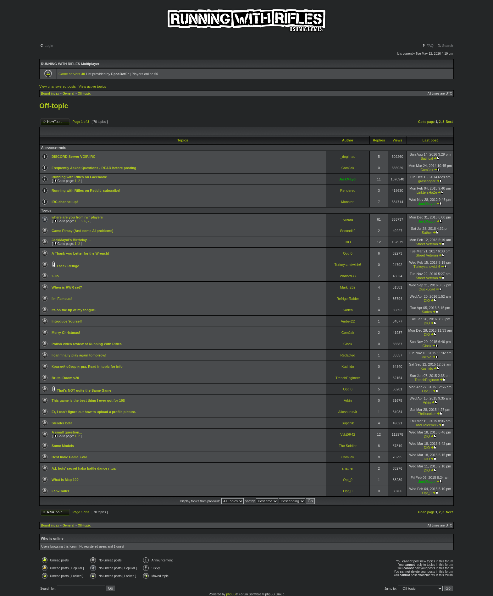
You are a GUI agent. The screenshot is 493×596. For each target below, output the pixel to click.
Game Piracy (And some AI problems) (82, 231)
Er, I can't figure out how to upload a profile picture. (94, 412)
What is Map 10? (65, 480)
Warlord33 (348, 276)
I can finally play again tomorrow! (79, 355)
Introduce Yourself (67, 321)
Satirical (427, 158)
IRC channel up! (65, 202)
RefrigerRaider (347, 299)
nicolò (426, 357)
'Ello (55, 276)
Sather (427, 233)
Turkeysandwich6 (347, 265)
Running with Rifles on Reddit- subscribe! (86, 190)
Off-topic (84, 93)
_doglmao (347, 156)
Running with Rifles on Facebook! (79, 177)
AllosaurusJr (347, 412)
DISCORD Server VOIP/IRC (73, 156)
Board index (50, 93)
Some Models (63, 446)
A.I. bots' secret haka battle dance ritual (84, 468)
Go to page (426, 122)
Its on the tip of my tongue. (74, 310)
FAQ (428, 45)
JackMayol (348, 179)
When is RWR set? (67, 287)
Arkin (348, 400)
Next (449, 122)
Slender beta (62, 423)
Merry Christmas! (66, 332)
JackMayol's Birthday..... (71, 240)
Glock (347, 344)
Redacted (347, 355)
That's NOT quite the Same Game (84, 390)
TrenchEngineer (347, 378)
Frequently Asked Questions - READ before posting (94, 168)
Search (445, 45)
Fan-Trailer (60, 491)
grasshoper (426, 181)
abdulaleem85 (427, 425)
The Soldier (348, 446)
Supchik (347, 423)
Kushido (347, 366)
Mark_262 (348, 287)
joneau (347, 219)
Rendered (347, 190)
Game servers (71, 74)
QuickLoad (426, 289)
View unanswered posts (57, 86)
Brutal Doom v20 (65, 378)
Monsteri (347, 202)
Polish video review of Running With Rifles (87, 344)
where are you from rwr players (77, 217)
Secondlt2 (348, 231)
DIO (348, 242)
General (68, 93)
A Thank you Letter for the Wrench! (80, 253)
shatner (348, 468)
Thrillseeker (427, 414)
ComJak (347, 168)
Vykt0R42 (347, 434)
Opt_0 (347, 253)
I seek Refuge (68, 266)
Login (46, 45)
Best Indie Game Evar (69, 457)
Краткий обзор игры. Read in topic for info (87, 366)
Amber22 (348, 321)
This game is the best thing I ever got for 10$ (88, 400)
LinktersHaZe (427, 192)
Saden (348, 310)
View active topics (92, 86)
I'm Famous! (62, 299)
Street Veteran (427, 244)
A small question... (67, 432)
